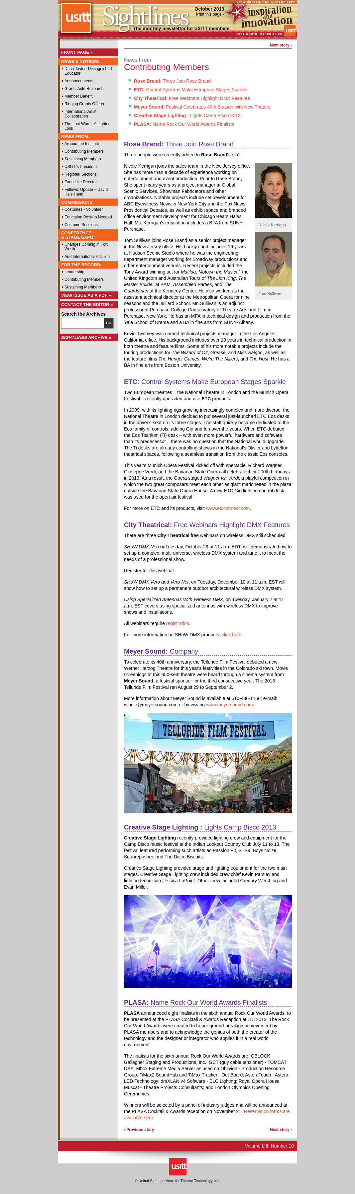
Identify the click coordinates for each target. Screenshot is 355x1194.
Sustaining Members (82, 159)
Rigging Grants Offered (84, 104)
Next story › (281, 45)
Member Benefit (78, 96)
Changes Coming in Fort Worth (86, 246)
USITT (75, 21)
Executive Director (80, 182)
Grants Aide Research (83, 88)
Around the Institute (81, 143)
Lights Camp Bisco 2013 (187, 115)
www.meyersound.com (229, 704)
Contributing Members (84, 151)
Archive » (86, 337)
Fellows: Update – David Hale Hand (86, 192)
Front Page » (77, 52)
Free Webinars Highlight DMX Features (192, 98)
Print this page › (210, 14)
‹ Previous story (139, 1129)
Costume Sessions (81, 224)
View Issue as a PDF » (86, 295)
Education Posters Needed (88, 217)
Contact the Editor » (87, 304)
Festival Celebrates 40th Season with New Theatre (202, 107)
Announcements (78, 81)
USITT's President (80, 166)
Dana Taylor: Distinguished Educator (88, 71)
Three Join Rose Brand (172, 81)
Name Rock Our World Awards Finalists (184, 124)
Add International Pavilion (87, 256)
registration (177, 623)
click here (231, 634)
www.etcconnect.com (228, 508)
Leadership (74, 272)
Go (108, 323)
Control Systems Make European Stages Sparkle (190, 89)
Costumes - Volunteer (83, 209)
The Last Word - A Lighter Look (87, 126)
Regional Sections (80, 174)
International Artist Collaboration (80, 114)
